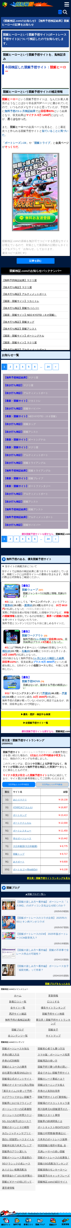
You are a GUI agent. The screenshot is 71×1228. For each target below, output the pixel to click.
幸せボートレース (22, 838)
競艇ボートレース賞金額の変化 (19, 1157)
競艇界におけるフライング (17, 1103)
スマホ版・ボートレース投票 (54, 1054)
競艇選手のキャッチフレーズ (54, 1175)
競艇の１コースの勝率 (14, 1066)
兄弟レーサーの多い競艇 (51, 1151)
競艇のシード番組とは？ (51, 1078)
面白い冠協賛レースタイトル (18, 1139)
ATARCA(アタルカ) (23, 807)
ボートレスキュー (22, 830)
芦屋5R (46, 693)
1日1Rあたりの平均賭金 (52, 784)
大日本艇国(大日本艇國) (25, 846)
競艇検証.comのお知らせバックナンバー (35, 270)
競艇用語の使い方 (47, 1060)
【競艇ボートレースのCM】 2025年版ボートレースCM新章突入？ (42, 935)
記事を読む (35, 260)
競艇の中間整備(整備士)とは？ (54, 1133)
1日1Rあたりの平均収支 (19, 784)
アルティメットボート (24, 294)
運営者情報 (8, 1187)
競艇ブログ (18, 1029)
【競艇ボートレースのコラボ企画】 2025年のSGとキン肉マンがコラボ (41, 919)
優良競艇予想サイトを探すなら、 (39, 534)
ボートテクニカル (22, 823)
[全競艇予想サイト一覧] (60, 12)
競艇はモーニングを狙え (51, 1084)
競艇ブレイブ (23, 478)
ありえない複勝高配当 (14, 1169)
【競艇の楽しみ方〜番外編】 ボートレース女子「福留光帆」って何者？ (42, 968)
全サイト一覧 (17, 1007)
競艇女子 (53, 1029)
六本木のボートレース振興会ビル (54, 1139)
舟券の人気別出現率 (49, 1091)
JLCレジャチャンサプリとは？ (19, 1133)
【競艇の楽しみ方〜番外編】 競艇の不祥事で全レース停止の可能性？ (42, 952)
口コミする (53, 1001)
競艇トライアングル (25, 462)
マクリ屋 (19, 280)
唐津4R (9, 605)
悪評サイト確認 (17, 1013)
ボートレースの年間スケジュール (19, 1115)
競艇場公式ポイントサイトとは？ (19, 1078)
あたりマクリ (20, 799)
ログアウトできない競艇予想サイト (19, 1097)
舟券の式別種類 (10, 1060)
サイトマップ (53, 1035)
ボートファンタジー (27, 486)
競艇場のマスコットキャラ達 (54, 1103)
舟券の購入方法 (10, 1054)
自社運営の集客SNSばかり (17, 1072)
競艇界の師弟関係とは (50, 1121)
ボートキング (20, 815)
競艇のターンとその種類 (15, 1127)
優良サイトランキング (53, 1007)
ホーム (17, 995)
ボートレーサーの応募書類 (17, 1109)
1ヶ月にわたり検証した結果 (48, 658)
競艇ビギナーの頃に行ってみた (19, 1181)
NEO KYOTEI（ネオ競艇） (29, 314)
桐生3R (6, 651)
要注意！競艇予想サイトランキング (53, 1021)
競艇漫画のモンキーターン (52, 1169)
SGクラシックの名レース (16, 1163)
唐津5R (28, 605)
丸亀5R (26, 651)
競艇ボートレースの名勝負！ (54, 1157)
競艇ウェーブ (30, 589)
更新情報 (53, 995)
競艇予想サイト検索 (53, 1013)
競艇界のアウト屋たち (14, 1151)
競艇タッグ (18, 321)
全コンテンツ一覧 (18, 1035)
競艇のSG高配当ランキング (53, 1163)
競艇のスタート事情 (49, 1115)
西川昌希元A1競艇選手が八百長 (54, 1109)
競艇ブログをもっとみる (57, 983)
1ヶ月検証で (42, 639)
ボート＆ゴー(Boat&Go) (25, 869)
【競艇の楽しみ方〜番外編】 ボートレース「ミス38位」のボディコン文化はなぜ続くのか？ (42, 903)
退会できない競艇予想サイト (54, 1072)
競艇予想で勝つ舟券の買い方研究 (54, 1066)
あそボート (18, 861)
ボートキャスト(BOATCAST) (54, 1127)
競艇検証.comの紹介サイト (53, 1181)
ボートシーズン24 (15, 142)
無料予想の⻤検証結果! (17, 1019)
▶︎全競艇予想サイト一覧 (35, 723)
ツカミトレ (20, 301)
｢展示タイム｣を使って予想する (19, 1091)
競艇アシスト (19, 328)
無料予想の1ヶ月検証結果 (20, 111)
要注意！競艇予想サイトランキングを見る (48, 878)
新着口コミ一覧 (17, 1001)
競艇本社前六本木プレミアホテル (19, 1145)
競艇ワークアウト (32, 635)
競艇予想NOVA (31, 681)
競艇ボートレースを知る (15, 1048)
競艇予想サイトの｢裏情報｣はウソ (54, 1097)
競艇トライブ (42, 142)
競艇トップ (18, 854)
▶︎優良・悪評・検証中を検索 (35, 714)
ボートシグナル (23, 335)
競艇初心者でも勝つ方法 (51, 1048)
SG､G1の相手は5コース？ (16, 1121)
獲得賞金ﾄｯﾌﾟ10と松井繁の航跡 (19, 1175)
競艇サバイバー (20, 308)
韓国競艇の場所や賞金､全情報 (54, 1145)
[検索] (65, 12)
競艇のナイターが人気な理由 (18, 1084)
